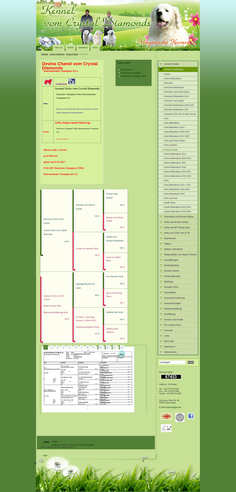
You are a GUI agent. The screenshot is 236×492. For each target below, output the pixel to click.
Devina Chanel (72, 54)
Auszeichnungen (172, 303)
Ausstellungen (171, 260)
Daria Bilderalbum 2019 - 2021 (177, 185)
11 (107, 347)
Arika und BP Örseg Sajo (176, 227)
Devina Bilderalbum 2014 (175, 154)
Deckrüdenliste (171, 265)
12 (114, 347)
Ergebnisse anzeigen (131, 73)
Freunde (168, 330)
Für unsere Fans (172, 325)
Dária (166, 180)
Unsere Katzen (171, 270)
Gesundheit (170, 292)
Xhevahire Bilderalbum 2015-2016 (179, 105)
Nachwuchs (170, 238)
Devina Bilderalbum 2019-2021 (177, 172)
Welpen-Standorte (173, 249)
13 (121, 347)
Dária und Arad (170, 198)
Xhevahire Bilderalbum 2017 (176, 109)
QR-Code (169, 341)
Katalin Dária (169, 203)
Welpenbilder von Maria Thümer (180, 254)
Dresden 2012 (171, 287)
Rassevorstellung (173, 308)
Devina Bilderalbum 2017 (175, 163)
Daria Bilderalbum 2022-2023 (177, 189)
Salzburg (168, 281)
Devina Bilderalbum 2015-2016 (177, 158)
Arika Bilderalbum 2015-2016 (176, 132)
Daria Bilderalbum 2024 (174, 194)
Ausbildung (169, 314)
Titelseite (44, 54)
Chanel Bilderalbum (172, 78)
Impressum (169, 346)
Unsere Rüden (171, 64)
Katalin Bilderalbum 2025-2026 (177, 211)
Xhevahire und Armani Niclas (176, 92)
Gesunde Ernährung (174, 298)
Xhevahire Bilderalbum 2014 (176, 96)
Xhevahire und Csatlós (174, 101)
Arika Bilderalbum (171, 123)
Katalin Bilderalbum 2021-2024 (177, 207)
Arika (166, 118)
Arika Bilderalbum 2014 (174, 127)
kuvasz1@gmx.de (173, 407)
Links (166, 335)
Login (45, 455)
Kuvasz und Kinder (173, 319)
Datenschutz (170, 352)
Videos (167, 243)
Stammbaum (127, 69)
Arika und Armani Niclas (174, 140)
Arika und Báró (170, 145)
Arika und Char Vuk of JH (177, 233)
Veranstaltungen (172, 276)
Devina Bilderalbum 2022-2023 (177, 176)
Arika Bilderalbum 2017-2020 (176, 136)
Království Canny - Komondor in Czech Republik (73, 445)
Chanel (167, 74)
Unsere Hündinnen (57, 54)
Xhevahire (168, 83)
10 (100, 347)
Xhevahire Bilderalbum (174, 87)
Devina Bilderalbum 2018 (175, 167)
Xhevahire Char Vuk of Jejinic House (180, 114)
